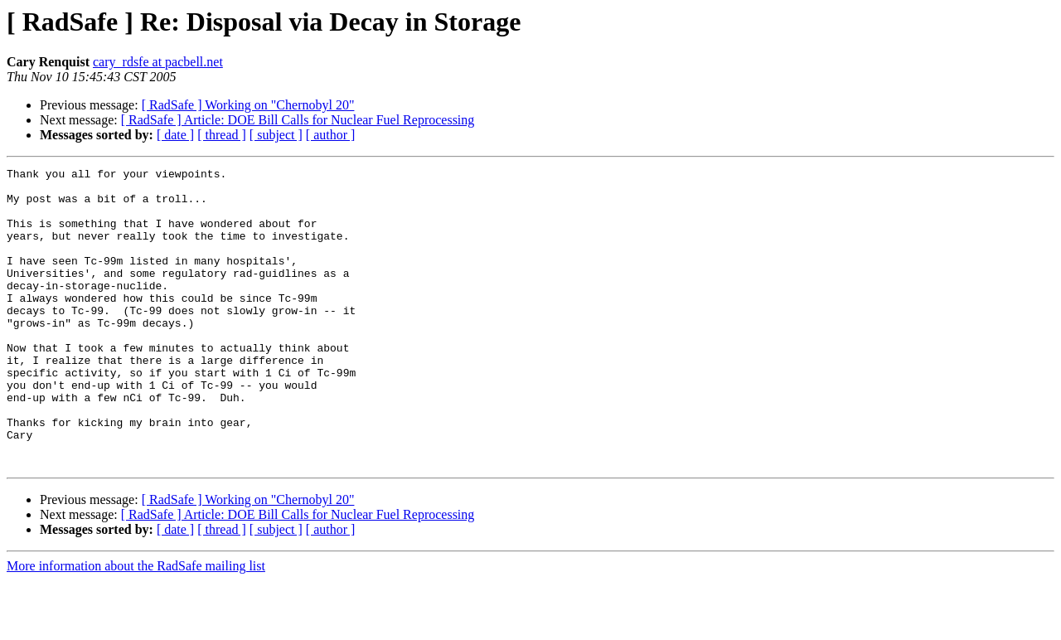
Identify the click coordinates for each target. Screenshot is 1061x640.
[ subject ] (276, 135)
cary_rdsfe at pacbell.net (158, 62)
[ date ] (175, 135)
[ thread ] (221, 135)
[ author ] (331, 135)
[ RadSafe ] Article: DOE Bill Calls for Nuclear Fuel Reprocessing (298, 120)
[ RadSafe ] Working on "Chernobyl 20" (248, 105)
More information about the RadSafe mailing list (136, 625)
